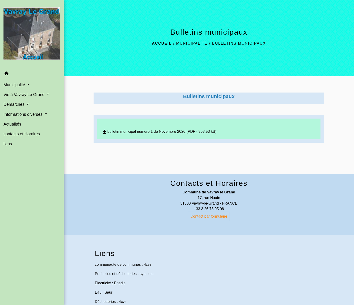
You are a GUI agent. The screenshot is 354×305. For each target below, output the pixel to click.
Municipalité (192, 43)
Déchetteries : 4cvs (110, 302)
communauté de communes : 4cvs (123, 264)
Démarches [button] (14, 104)
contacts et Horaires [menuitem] (21, 134)
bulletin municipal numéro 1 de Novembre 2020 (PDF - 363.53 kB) (159, 131)
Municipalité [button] (14, 85)
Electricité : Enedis (110, 283)
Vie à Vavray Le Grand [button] (24, 94)
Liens (105, 253)
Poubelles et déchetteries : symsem (124, 274)
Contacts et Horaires (209, 183)
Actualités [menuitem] (12, 124)
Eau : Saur (103, 292)
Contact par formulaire (208, 216)
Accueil (162, 43)
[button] (31, 74)
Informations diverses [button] (23, 114)
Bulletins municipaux (239, 43)
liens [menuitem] (7, 144)
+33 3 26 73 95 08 (209, 209)
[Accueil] (31, 34)
